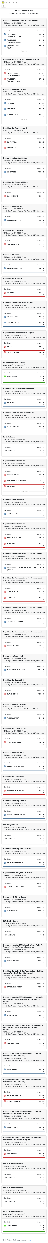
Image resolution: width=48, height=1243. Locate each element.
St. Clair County (9, 2)
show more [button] (24, 51)
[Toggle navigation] (3, 6)
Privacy (30, 1240)
